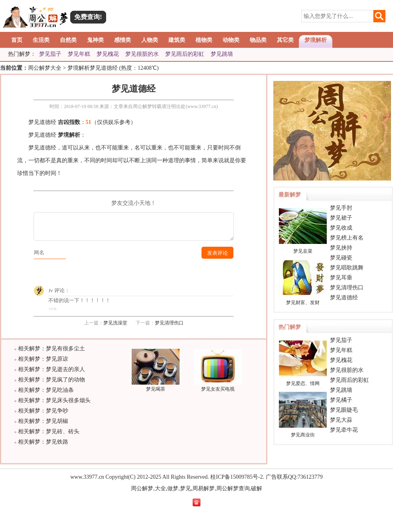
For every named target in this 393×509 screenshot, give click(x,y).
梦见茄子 (50, 54)
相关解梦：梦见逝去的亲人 (51, 369)
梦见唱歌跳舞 (346, 268)
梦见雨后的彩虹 (184, 54)
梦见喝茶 (156, 386)
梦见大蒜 (341, 420)
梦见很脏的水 (142, 54)
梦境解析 (315, 40)
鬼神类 (95, 40)
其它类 (285, 40)
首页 (16, 40)
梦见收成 (341, 228)
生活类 (41, 40)
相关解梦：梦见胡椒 (43, 421)
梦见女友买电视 (218, 386)
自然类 (68, 40)
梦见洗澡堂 (115, 323)
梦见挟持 (341, 248)
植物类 (204, 40)
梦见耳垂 (341, 278)
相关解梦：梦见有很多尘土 (51, 349)
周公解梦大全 (44, 68)
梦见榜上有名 (346, 238)
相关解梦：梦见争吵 (43, 411)
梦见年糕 (79, 54)
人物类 (149, 40)
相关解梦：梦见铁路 (43, 442)
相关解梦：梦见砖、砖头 (48, 431)
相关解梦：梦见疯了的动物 (51, 380)
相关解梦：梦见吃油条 (46, 390)
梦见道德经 (344, 298)
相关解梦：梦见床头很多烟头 (54, 400)
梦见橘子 (341, 400)
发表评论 (217, 253)
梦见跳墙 (222, 54)
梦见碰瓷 (341, 258)
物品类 (258, 40)
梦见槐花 (108, 54)
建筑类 (176, 40)
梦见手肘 (341, 208)
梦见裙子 (341, 218)
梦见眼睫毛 (344, 410)
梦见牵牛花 (344, 430)
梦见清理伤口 (169, 323)
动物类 (231, 40)
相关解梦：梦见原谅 (43, 359)
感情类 (122, 40)
